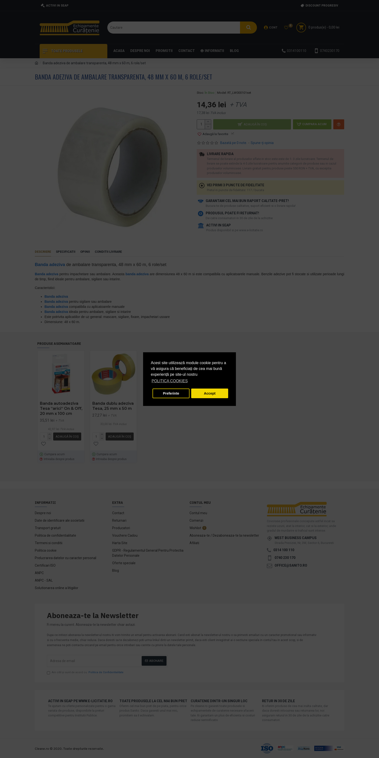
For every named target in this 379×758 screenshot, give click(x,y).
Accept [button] (210, 393)
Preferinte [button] (171, 393)
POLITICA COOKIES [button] (170, 381)
